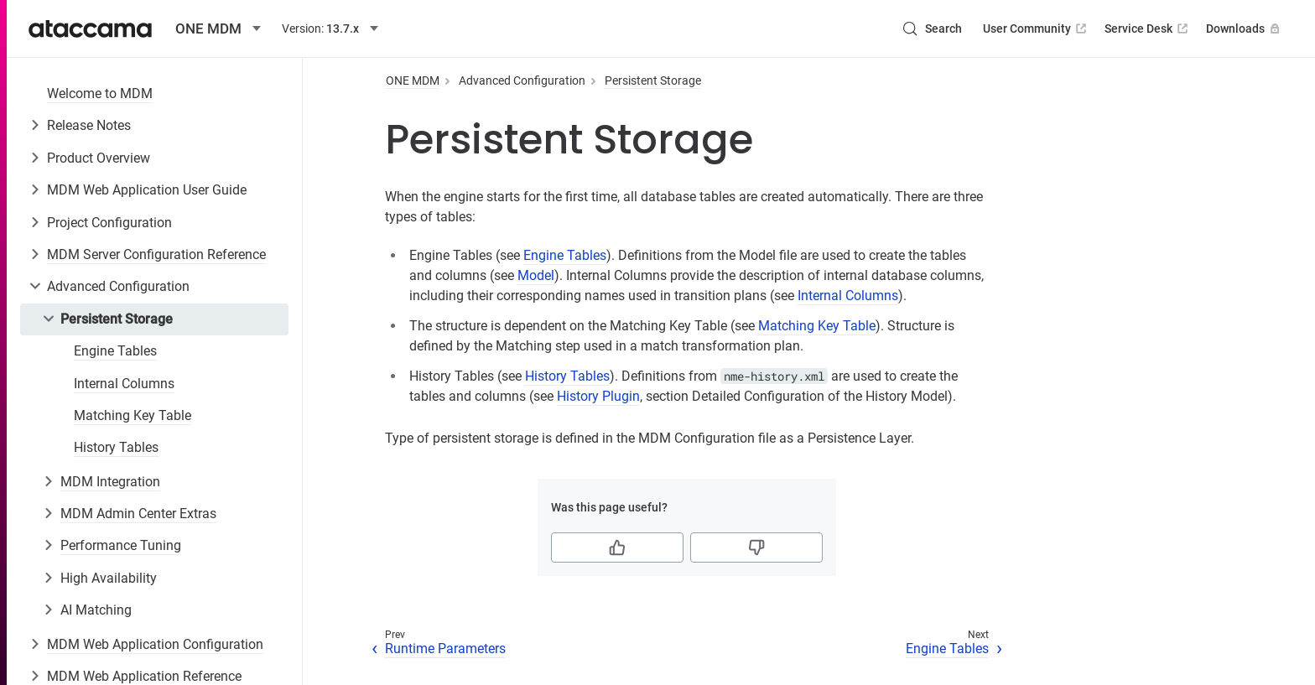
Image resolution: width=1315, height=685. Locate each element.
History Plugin (598, 396)
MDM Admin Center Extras (138, 514)
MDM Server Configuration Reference (156, 254)
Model (535, 275)
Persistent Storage (116, 319)
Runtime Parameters (445, 648)
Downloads (1244, 28)
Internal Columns (124, 384)
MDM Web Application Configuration (155, 644)
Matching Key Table (132, 415)
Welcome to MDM (100, 93)
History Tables (116, 447)
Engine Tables (115, 351)
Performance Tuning (120, 545)
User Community (1036, 28)
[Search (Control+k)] (932, 28)
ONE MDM (412, 80)
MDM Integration (110, 482)
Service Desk (1147, 28)
